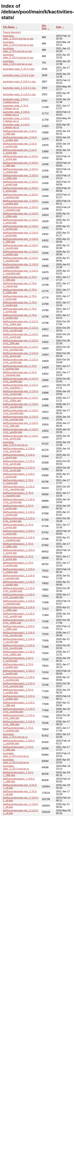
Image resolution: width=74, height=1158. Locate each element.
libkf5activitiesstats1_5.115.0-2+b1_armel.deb (19, 469)
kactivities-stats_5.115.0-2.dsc (19, 88)
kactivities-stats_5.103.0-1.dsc (19, 81)
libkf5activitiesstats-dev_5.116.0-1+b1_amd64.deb (20, 431)
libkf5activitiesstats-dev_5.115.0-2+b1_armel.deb (20, 354)
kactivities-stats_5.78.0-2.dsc (18, 69)
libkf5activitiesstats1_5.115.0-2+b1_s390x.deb (19, 621)
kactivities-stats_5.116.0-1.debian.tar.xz (16, 126)
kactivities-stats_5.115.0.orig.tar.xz (16, 767)
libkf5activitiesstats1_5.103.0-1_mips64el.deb (19, 602)
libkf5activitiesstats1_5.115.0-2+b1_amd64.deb (19, 589)
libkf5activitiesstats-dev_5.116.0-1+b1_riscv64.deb (20, 405)
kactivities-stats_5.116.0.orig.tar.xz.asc (18, 56)
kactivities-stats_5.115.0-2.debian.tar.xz (16, 119)
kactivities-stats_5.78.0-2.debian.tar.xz (16, 107)
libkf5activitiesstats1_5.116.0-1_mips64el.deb (19, 539)
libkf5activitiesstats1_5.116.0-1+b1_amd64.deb (19, 615)
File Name (9, 27)
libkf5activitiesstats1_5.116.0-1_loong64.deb (19, 577)
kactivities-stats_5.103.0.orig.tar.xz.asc (18, 37)
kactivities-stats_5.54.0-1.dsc (18, 75)
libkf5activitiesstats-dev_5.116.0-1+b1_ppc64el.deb (20, 418)
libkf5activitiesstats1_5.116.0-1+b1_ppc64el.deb (19, 710)
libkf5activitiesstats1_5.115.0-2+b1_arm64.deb (19, 519)
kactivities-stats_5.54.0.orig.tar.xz (15, 443)
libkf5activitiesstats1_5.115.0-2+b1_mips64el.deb (19, 488)
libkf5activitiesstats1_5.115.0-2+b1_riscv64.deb (19, 647)
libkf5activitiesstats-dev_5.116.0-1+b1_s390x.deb (20, 399)
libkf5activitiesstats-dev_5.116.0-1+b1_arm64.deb (20, 392)
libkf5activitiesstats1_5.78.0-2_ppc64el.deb (18, 729)
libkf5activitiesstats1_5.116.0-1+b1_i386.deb (19, 723)
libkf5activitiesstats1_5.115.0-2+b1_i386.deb (19, 716)
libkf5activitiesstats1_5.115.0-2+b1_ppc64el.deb (19, 685)
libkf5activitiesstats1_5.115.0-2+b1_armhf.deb (19, 462)
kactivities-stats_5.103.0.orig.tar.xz (16, 754)
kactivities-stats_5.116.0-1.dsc (19, 94)
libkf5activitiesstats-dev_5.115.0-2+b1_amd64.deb (20, 380)
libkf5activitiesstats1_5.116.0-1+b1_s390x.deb (19, 653)
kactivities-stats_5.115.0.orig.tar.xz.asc (18, 43)
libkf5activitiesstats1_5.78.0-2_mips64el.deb (18, 494)
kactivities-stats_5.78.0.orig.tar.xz (15, 735)
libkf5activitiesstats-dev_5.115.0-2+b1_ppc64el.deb (20, 348)
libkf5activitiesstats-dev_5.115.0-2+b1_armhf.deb (20, 335)
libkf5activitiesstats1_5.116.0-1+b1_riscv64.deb (19, 634)
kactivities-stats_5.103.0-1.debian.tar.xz (16, 113)
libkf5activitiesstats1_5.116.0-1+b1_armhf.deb (19, 450)
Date (58, 27)
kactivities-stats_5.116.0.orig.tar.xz (16, 761)
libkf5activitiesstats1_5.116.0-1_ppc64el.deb (19, 678)
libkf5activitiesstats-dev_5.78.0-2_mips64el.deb (20, 373)
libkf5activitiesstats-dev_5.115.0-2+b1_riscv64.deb (20, 329)
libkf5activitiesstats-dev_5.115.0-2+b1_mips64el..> (20, 386)
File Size (44, 27)
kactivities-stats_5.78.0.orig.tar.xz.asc (17, 50)
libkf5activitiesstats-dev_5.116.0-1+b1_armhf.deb (20, 437)
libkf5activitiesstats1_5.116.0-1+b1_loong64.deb (19, 596)
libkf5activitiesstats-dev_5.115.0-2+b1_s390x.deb (20, 323)
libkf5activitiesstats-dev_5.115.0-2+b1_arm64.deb (20, 361)
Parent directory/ (12, 32)
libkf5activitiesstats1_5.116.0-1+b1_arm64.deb (19, 501)
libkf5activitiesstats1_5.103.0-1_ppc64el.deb (19, 742)
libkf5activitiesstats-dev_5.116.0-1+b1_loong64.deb (20, 412)
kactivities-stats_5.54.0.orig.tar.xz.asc (17, 62)
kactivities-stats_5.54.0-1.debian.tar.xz (16, 100)
